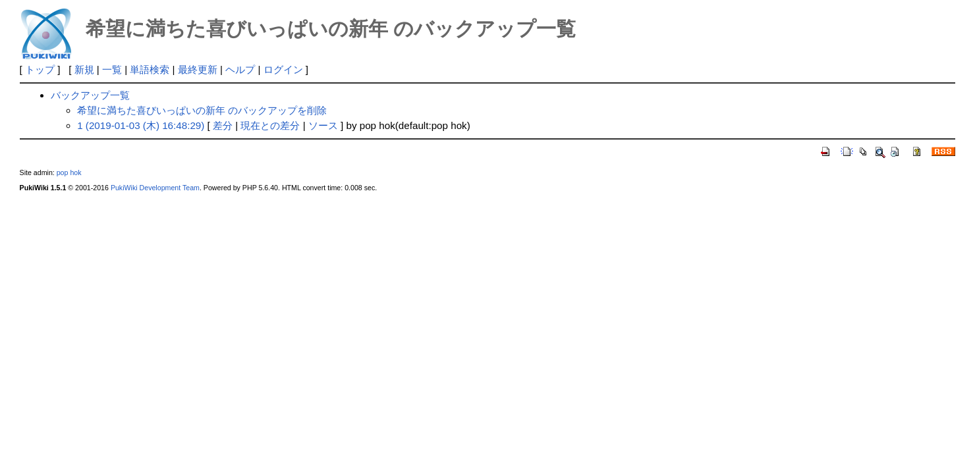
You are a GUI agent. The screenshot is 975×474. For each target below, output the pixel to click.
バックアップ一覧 (90, 95)
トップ (40, 69)
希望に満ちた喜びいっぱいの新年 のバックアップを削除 (202, 110)
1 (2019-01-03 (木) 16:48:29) (140, 125)
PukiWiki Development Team (155, 188)
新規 (84, 69)
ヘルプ (240, 69)
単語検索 (149, 69)
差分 (223, 125)
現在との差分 (270, 125)
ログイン (283, 69)
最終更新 (197, 69)
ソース (323, 125)
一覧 (112, 69)
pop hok (69, 172)
